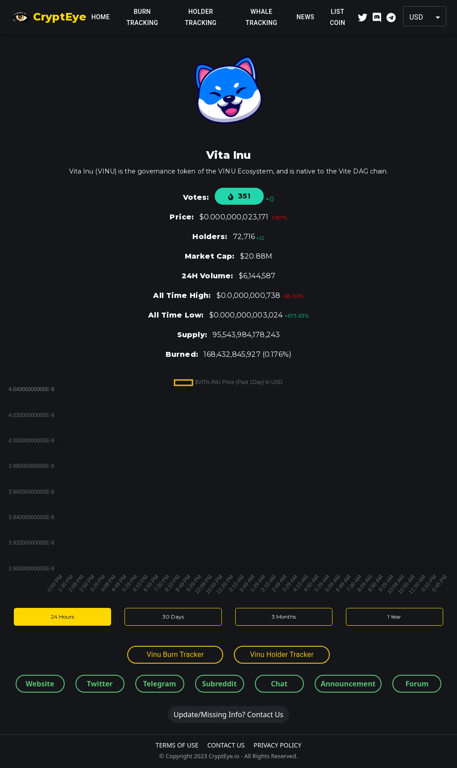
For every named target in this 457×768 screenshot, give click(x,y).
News (305, 17)
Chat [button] (279, 684)
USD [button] (416, 17)
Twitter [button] (100, 684)
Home (100, 17)
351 (239, 196)
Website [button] (39, 684)
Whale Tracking (261, 17)
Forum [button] (417, 684)
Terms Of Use (177, 745)
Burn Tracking (142, 17)
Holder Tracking (201, 17)
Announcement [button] (348, 684)
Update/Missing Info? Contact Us (228, 714)
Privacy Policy (277, 745)
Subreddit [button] (219, 684)
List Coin (337, 17)
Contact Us (226, 745)
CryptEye (48, 17)
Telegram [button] (159, 684)
